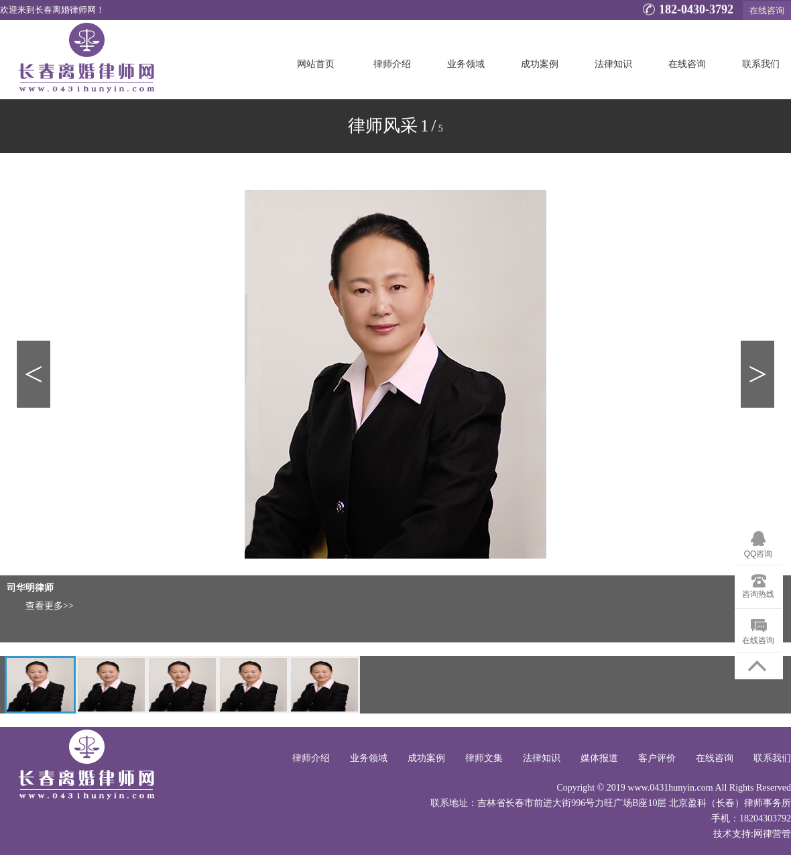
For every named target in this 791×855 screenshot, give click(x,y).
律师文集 (484, 758)
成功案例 (539, 64)
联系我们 (761, 64)
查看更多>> (49, 606)
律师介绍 (392, 64)
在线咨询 (766, 10)
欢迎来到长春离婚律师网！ (52, 10)
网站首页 (315, 64)
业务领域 (466, 64)
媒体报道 (599, 758)
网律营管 (772, 834)
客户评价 (657, 758)
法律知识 (613, 64)
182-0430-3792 (686, 11)
